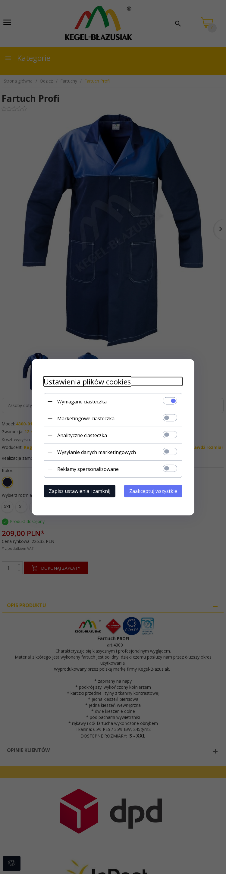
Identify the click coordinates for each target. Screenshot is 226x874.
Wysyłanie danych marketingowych (96, 452)
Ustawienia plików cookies (87, 381)
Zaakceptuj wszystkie (153, 490)
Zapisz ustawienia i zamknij (79, 490)
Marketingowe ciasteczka (86, 418)
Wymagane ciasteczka (82, 401)
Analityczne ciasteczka (82, 435)
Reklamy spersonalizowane (88, 468)
